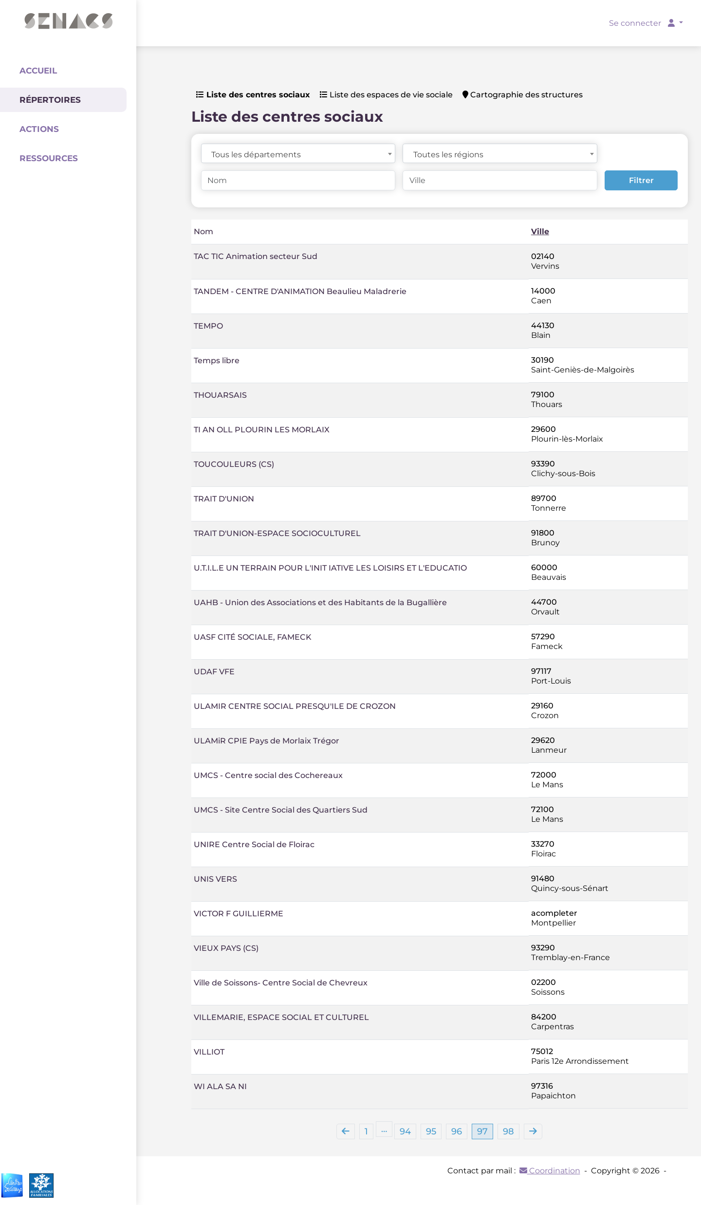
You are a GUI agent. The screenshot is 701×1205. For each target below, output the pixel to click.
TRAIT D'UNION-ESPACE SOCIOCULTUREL (277, 533)
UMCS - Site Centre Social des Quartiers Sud (281, 810)
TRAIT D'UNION (224, 498)
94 (405, 1131)
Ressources (48, 158)
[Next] (533, 1131)
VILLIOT (209, 1052)
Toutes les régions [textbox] (448, 154)
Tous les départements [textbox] (256, 154)
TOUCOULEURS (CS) (234, 464)
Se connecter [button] (643, 23)
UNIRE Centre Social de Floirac (254, 844)
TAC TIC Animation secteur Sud (255, 256)
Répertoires (50, 100)
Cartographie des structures (522, 94)
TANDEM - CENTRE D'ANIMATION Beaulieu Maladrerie (300, 291)
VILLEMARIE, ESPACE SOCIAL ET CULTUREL (281, 1017)
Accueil (38, 70)
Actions (39, 129)
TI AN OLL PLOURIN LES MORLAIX (262, 429)
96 (456, 1131)
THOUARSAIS (220, 395)
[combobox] (298, 153)
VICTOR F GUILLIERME (238, 913)
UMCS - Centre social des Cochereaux (268, 775)
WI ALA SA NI (220, 1086)
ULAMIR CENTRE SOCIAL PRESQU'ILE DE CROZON (295, 706)
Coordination (549, 1170)
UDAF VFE (214, 671)
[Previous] (345, 1131)
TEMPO (208, 326)
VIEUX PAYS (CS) (226, 948)
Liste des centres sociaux (253, 94)
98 (508, 1131)
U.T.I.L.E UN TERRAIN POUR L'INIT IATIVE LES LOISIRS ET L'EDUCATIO (330, 568)
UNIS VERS (215, 879)
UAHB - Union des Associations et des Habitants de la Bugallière (320, 602)
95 (431, 1131)
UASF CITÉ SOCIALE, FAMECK (253, 637)
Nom (203, 231)
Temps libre (217, 360)
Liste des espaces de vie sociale (386, 94)
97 (482, 1131)
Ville (540, 231)
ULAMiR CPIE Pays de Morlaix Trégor (266, 740)
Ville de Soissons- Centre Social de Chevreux (281, 982)
